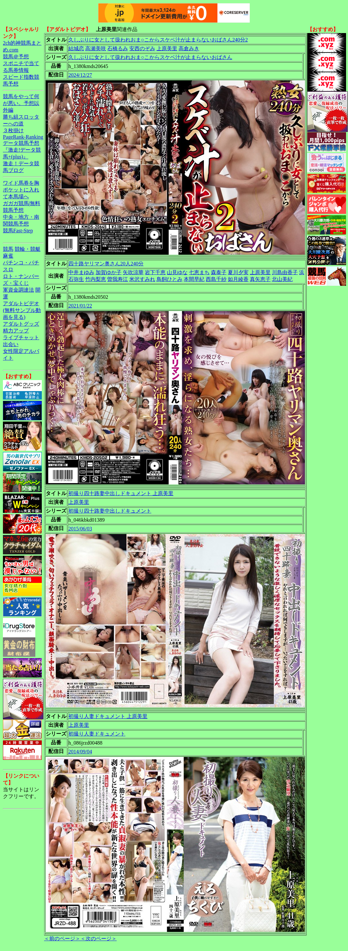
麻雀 (8, 256)
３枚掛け (13, 130)
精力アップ (16, 330)
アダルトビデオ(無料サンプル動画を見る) (22, 310)
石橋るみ (117, 48)
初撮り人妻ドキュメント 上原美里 (107, 716)
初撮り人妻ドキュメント (96, 733)
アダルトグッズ (21, 324)
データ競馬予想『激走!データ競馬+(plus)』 (22, 149)
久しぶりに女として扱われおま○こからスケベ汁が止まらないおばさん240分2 (158, 39)
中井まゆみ (81, 272)
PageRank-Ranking (23, 137)
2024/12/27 (80, 75)
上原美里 (167, 48)
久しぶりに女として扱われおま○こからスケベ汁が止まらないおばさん (150, 57)
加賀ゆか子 (109, 272)
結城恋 (76, 48)
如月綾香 (238, 279)
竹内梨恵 (95, 279)
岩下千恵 (155, 272)
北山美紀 (282, 279)
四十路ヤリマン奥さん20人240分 (106, 263)
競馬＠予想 (16, 56)
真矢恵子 (260, 279)
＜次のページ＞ (98, 938)
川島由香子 (285, 272)
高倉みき (189, 48)
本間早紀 (194, 279)
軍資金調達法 (18, 290)
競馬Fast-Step (18, 230)
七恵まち (199, 272)
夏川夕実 (238, 272)
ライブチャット (21, 337)
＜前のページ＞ (62, 938)
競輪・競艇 (28, 249)
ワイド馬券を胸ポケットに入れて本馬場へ (21, 189)
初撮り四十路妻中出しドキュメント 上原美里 (120, 493)
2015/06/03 (80, 528)
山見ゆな (177, 272)
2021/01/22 (80, 305)
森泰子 (218, 272)
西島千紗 (216, 279)
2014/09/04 (80, 751)
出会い (10, 344)
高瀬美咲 (95, 48)
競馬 (8, 249)
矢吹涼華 (133, 272)
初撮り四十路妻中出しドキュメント (109, 511)
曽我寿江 (117, 279)
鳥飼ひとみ (169, 279)
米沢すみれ (142, 279)
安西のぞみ (142, 48)
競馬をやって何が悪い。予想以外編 (21, 103)
